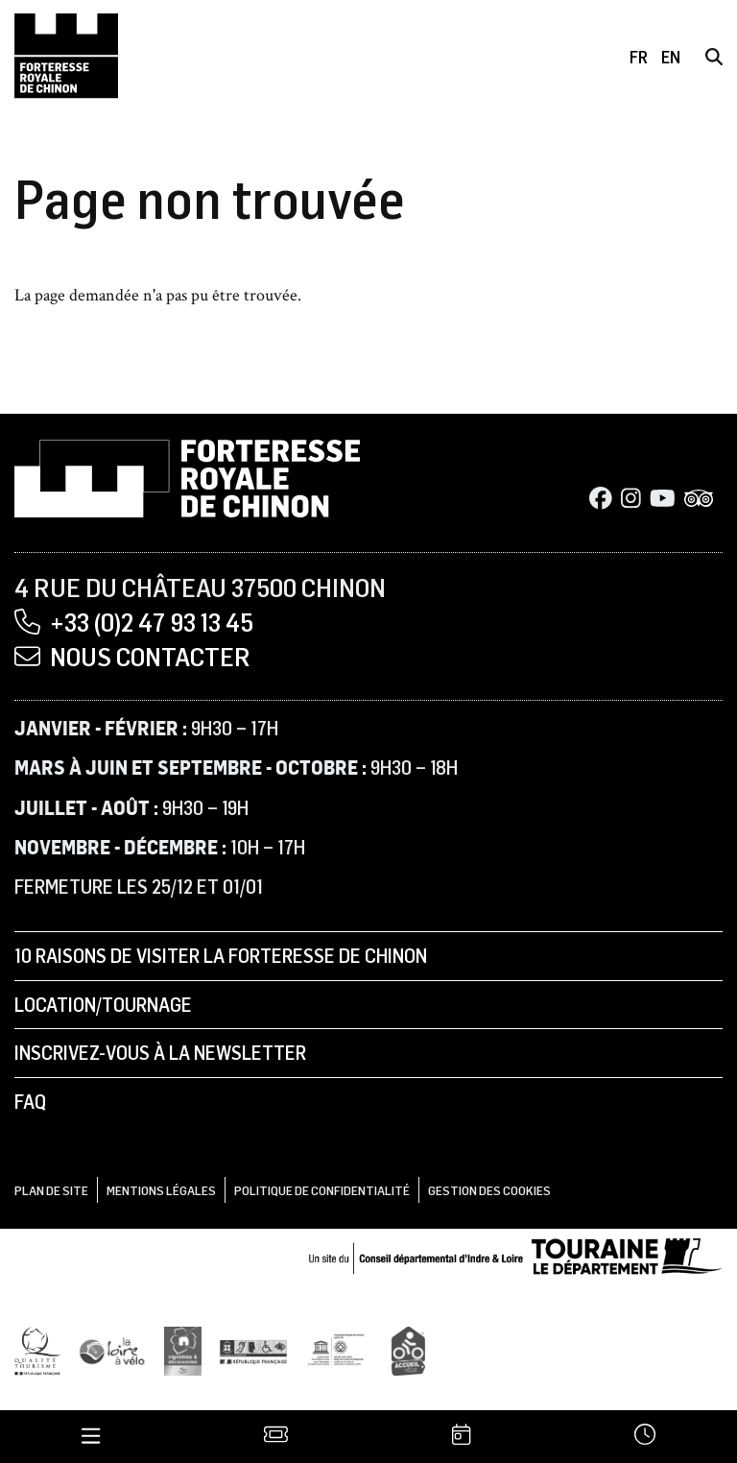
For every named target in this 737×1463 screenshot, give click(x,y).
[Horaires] (644, 1435)
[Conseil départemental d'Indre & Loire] (515, 1252)
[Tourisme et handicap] (253, 1348)
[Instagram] (631, 497)
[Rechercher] (714, 56)
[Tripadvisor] (698, 497)
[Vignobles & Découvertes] (183, 1347)
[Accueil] (66, 55)
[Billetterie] (276, 1435)
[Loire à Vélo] (112, 1347)
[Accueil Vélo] (408, 1347)
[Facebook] (600, 497)
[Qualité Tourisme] (37, 1347)
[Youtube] (663, 497)
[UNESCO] (339, 1347)
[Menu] (91, 1435)
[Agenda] (460, 1435)
